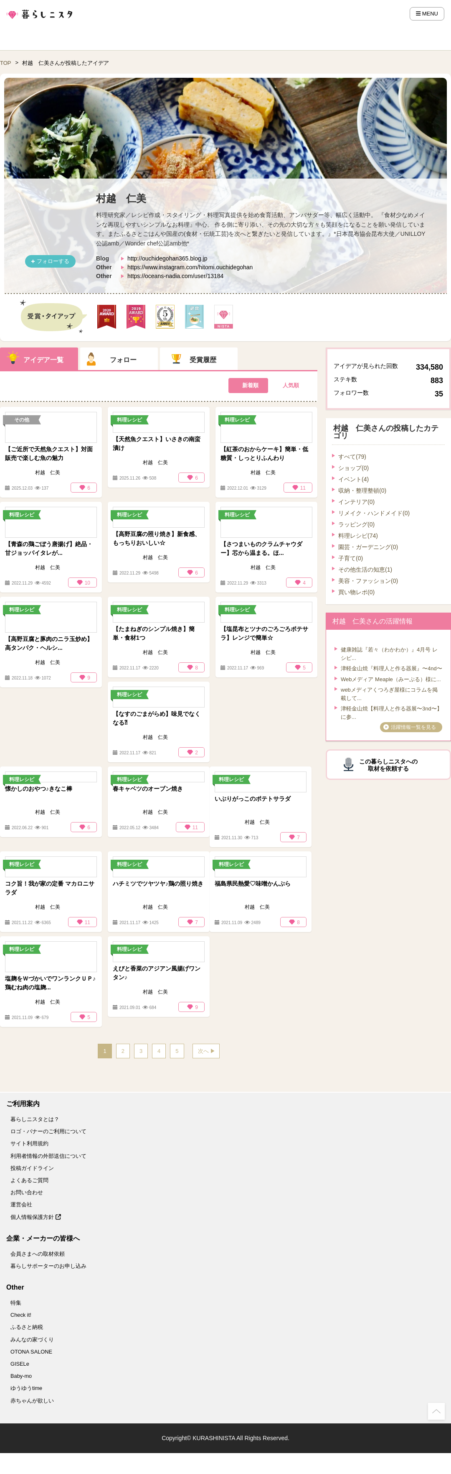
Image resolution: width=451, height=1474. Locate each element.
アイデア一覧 (43, 359)
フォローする (53, 261)
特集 (15, 1303)
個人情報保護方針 (35, 1217)
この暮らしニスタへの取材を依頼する (388, 765)
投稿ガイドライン (32, 1168)
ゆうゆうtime (26, 1388)
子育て (350, 558)
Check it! (20, 1315)
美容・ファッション (368, 580)
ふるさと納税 (26, 1327)
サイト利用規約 (29, 1143)
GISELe (19, 1364)
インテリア (356, 501)
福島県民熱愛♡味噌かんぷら (253, 883)
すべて (352, 456)
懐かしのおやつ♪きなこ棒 (38, 788)
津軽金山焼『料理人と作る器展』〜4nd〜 (391, 668)
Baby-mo (21, 1376)
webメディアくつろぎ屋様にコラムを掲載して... (389, 694)
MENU (427, 13)
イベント (353, 479)
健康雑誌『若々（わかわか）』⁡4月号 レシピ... (389, 653)
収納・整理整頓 (362, 490)
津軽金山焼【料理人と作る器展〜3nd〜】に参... (391, 712)
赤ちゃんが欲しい (32, 1400)
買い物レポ (356, 592)
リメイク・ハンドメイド (374, 513)
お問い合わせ (26, 1192)
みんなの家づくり (32, 1339)
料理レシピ (358, 535)
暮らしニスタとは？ (34, 1119)
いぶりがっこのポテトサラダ (253, 798)
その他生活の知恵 (365, 569)
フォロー (123, 359)
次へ (203, 1051)
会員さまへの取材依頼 (37, 1254)
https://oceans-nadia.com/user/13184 (175, 276)
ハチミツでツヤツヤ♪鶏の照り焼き (158, 883)
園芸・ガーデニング (368, 547)
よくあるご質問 (29, 1180)
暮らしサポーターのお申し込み (48, 1266)
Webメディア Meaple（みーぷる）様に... (391, 679)
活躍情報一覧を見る (413, 727)
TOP (5, 63)
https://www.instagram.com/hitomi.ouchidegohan (190, 267)
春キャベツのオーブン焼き (148, 788)
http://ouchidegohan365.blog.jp (167, 258)
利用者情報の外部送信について (48, 1156)
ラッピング (356, 524)
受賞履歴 (203, 359)
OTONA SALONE (31, 1352)
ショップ (353, 468)
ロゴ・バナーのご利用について (48, 1131)
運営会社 (21, 1204)
